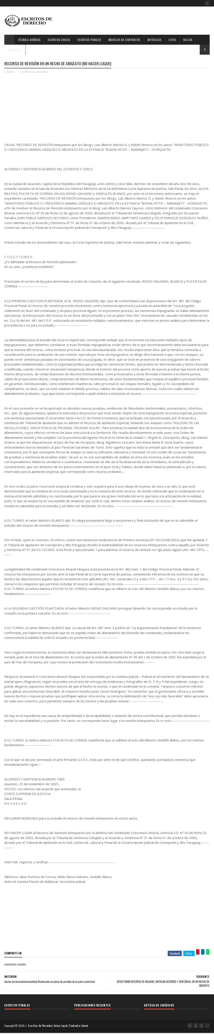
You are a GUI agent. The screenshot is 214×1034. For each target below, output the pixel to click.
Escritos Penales (89, 39)
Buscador (15, 49)
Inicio (87, 1028)
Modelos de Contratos (124, 39)
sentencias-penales (35, 73)
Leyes (172, 39)
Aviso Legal (62, 1028)
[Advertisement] (105, 109)
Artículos (154, 39)
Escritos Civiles (59, 39)
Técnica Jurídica (29, 39)
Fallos (187, 39)
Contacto (76, 1028)
